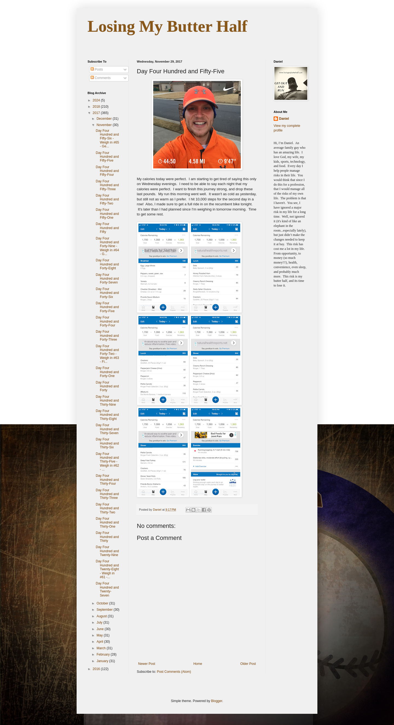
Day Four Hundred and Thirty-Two (107, 508)
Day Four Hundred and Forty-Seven (107, 279)
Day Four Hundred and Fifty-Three (107, 185)
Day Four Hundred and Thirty (107, 537)
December (105, 119)
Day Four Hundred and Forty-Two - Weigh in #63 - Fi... (107, 354)
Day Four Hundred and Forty (107, 386)
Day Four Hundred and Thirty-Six (107, 443)
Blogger (216, 701)
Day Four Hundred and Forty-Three (107, 335)
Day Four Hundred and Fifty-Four (107, 171)
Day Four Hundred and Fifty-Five (107, 157)
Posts (97, 69)
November (105, 125)
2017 (97, 113)
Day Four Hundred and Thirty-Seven (107, 429)
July (100, 622)
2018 (97, 107)
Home (197, 664)
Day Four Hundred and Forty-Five (107, 307)
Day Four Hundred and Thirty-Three (107, 494)
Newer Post (146, 664)
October (103, 603)
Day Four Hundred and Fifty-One (107, 214)
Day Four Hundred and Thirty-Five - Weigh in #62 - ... (107, 462)
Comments (101, 78)
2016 (97, 669)
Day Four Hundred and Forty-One (107, 372)
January (103, 661)
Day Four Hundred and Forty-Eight (107, 264)
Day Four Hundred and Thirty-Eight (107, 415)
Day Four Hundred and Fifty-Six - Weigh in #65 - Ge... (107, 138)
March (102, 648)
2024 (97, 100)
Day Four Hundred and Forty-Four (107, 321)
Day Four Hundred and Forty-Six (107, 293)
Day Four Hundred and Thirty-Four (107, 480)
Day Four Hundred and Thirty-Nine (107, 401)
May (100, 635)
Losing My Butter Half (167, 26)
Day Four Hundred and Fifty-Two (107, 199)
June (101, 629)
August (102, 616)
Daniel (284, 119)
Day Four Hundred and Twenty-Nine (107, 551)
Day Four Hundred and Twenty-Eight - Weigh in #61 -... (107, 569)
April (100, 642)
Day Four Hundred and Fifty (107, 228)
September (105, 610)
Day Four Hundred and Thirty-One (107, 522)
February (104, 654)
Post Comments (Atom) (174, 672)
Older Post (248, 664)
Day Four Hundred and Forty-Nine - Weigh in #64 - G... (107, 246)
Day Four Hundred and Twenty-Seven (107, 589)
